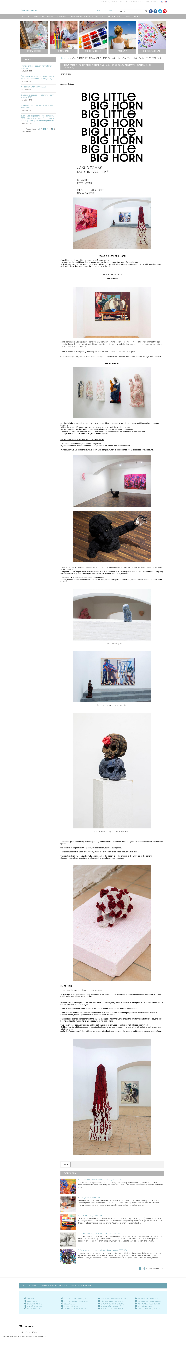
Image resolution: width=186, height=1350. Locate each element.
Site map (114, 2)
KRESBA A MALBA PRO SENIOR (75, 1301)
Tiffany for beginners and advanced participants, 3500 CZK (102, 1250)
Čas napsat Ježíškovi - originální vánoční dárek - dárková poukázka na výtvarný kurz (38, 77)
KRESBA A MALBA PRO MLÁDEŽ (149, 1301)
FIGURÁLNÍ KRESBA (34, 1306)
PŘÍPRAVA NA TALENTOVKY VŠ (112, 1301)
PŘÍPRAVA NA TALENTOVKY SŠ (149, 1304)
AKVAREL (30, 1299)
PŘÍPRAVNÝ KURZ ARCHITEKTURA (113, 1299)
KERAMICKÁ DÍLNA (71, 1306)
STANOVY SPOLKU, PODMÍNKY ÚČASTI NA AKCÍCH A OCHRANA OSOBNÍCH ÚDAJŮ (57, 1286)
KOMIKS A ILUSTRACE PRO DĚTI (113, 1309)
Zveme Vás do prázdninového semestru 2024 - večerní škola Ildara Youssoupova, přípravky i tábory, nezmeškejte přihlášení (38, 118)
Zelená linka (144, 2)
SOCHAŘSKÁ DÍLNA (145, 1306)
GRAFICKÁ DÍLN (33, 1309)
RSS (120, 2)
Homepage (105, 2)
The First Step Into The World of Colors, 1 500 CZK (99, 1233)
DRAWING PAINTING (34, 1304)
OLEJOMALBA (69, 1304)
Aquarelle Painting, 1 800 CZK (90, 1215)
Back (66, 1164)
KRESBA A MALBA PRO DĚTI (148, 1299)
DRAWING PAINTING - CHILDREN (113, 1304)
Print (126, 2)
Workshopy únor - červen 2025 (33, 87)
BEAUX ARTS (32, 1301)
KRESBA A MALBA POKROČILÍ (75, 1299)
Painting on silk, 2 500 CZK (89, 1197)
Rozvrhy (133, 2)
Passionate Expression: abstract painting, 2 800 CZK (100, 1180)
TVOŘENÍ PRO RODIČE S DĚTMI (149, 1309)
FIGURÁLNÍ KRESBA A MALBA (75, 1309)
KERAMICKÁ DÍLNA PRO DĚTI (111, 1306)
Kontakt (154, 2)
